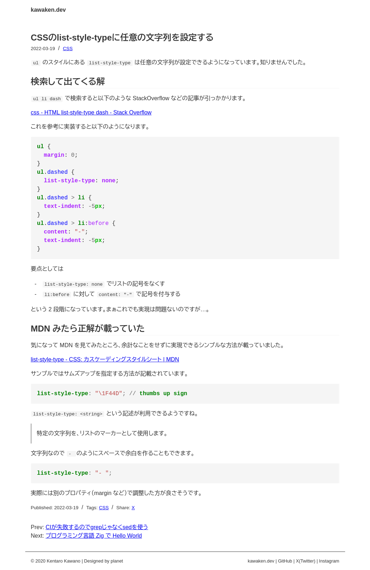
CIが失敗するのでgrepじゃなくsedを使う (96, 527)
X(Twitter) (305, 561)
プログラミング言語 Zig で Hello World (93, 536)
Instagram (329, 561)
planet (117, 561)
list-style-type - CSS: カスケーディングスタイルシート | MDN (105, 359)
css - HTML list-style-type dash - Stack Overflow (91, 112)
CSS (68, 48)
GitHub (285, 561)
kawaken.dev (48, 10)
